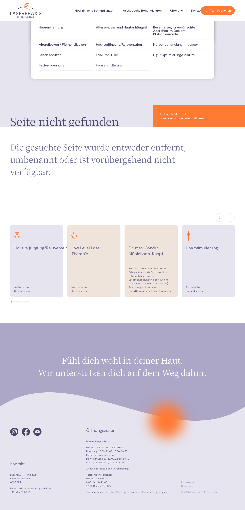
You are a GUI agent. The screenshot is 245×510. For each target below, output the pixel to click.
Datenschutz (188, 486)
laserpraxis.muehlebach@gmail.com (31, 488)
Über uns (176, 11)
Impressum (187, 482)
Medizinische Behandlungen (94, 11)
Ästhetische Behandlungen (142, 11)
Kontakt (197, 11)
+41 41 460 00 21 (20, 492)
